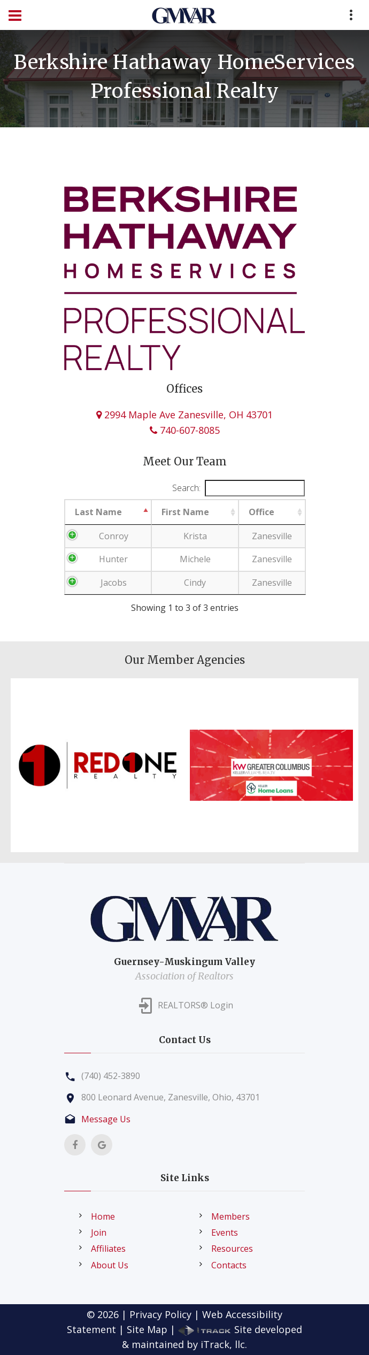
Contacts (229, 1265)
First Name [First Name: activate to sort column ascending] (185, 512)
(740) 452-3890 (110, 1076)
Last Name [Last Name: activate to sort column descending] (98, 512)
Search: (238, 488)
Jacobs (114, 582)
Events (224, 1232)
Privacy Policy (160, 1314)
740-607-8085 (185, 430)
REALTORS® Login (195, 1005)
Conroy (113, 536)
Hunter (113, 559)
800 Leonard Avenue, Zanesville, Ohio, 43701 (170, 1097)
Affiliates (108, 1248)
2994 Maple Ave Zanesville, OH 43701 (184, 414)
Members (230, 1216)
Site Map (147, 1329)
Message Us (105, 1119)
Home (103, 1216)
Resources (232, 1248)
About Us (109, 1265)
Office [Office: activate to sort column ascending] (261, 512)
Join (98, 1232)
